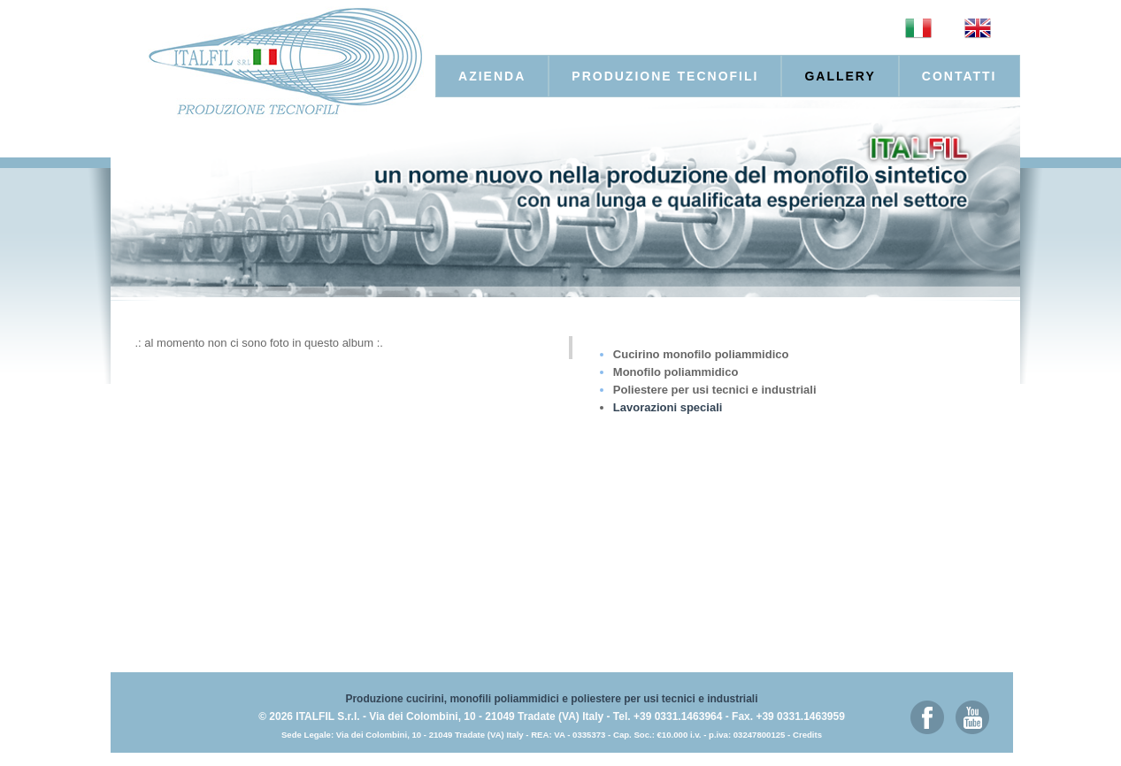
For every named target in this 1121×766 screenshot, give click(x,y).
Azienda (492, 76)
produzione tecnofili (665, 76)
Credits (807, 734)
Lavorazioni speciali (668, 407)
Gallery (839, 76)
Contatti (959, 76)
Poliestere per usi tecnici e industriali (715, 389)
